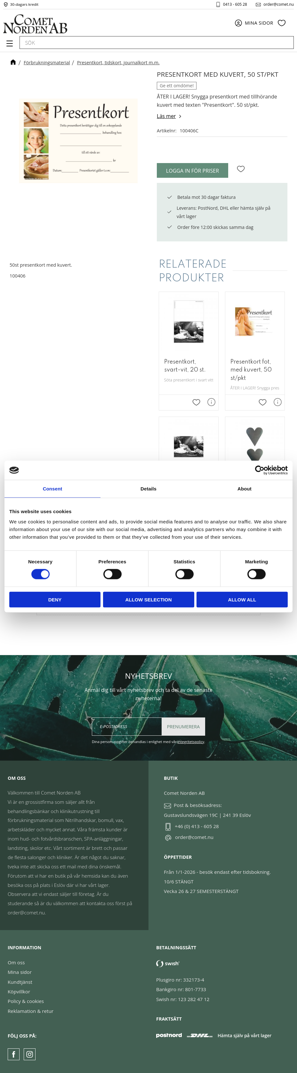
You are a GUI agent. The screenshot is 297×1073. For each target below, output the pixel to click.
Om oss (16, 962)
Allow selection (148, 599)
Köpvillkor (19, 991)
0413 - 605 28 (235, 4)
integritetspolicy (191, 741)
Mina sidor (20, 972)
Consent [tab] (52, 488)
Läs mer (166, 116)
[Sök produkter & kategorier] (149, 43)
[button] (8, 45)
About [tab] (244, 488)
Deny (55, 599)
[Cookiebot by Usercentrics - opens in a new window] (260, 470)
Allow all (242, 599)
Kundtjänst (20, 982)
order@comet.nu (278, 4)
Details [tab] (148, 488)
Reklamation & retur (30, 1011)
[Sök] (286, 43)
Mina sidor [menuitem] (259, 23)
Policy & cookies (26, 1001)
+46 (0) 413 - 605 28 (197, 826)
